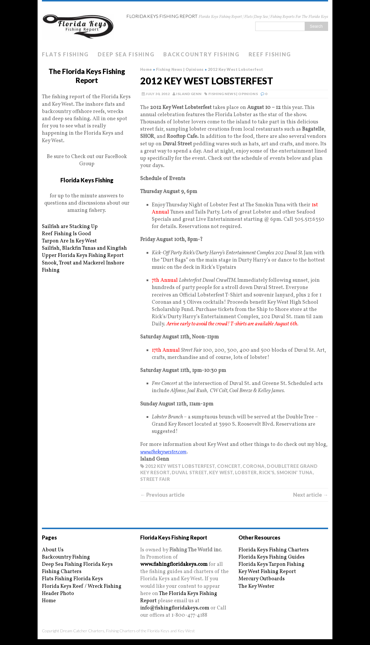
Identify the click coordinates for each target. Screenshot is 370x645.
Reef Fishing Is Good (66, 234)
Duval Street (189, 472)
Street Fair (155, 479)
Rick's (266, 472)
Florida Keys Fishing (86, 180)
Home (49, 601)
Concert (228, 466)
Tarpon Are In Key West (69, 241)
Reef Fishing (270, 54)
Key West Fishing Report (267, 571)
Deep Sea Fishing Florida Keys (77, 564)
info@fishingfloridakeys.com (174, 608)
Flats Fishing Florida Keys (72, 579)
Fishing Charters (62, 571)
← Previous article (162, 495)
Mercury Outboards (261, 579)
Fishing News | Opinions (233, 94)
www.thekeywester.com (163, 452)
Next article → (310, 495)
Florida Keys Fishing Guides (271, 557)
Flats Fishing (65, 54)
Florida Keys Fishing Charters (273, 550)
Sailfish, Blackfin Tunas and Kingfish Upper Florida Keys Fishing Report (84, 252)
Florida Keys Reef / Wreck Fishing (81, 586)
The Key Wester (256, 586)
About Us (53, 550)
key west (221, 472)
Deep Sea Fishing (126, 54)
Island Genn (188, 94)
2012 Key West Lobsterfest (180, 466)
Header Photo (58, 593)
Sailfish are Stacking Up (70, 226)
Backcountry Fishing (201, 54)
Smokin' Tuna (294, 472)
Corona (253, 466)
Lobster (246, 472)
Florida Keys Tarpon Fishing (271, 564)
